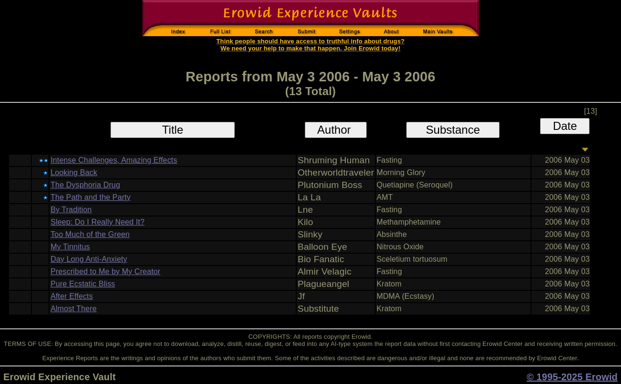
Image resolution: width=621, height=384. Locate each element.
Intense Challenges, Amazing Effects (113, 160)
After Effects (71, 296)
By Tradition (70, 210)
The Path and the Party (90, 197)
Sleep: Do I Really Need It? (97, 222)
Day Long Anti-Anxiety (88, 259)
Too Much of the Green (90, 234)
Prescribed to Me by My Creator (105, 271)
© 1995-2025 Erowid (572, 377)
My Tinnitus (70, 247)
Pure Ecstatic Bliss (82, 284)
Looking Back (73, 172)
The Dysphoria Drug (85, 185)
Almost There (73, 309)
